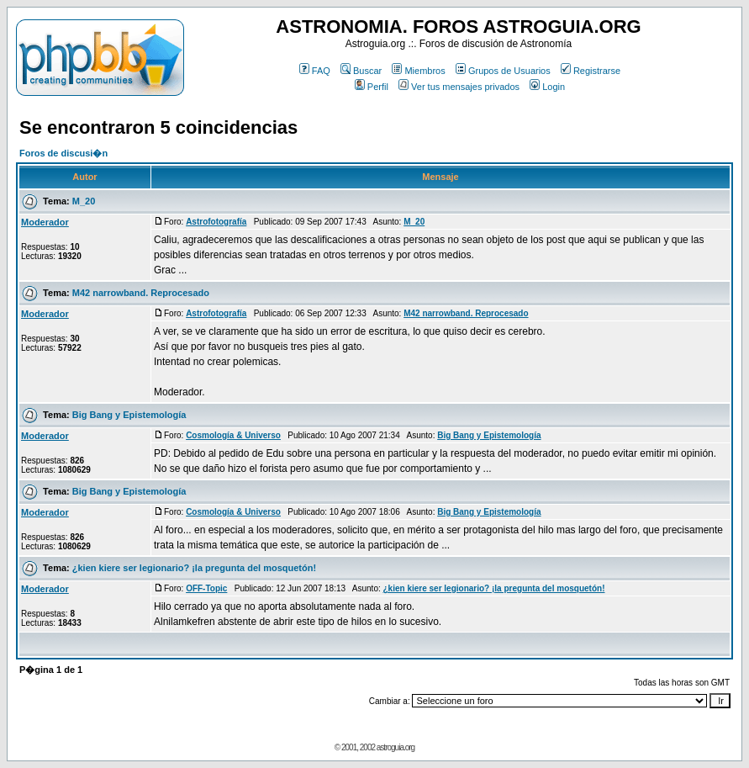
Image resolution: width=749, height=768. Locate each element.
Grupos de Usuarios (503, 71)
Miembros (418, 71)
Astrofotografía (216, 221)
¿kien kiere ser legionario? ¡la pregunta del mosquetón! (194, 568)
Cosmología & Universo (233, 435)
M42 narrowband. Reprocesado (140, 293)
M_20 (84, 201)
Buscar (361, 71)
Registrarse (590, 71)
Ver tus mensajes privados (459, 87)
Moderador (45, 222)
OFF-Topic (206, 588)
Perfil (371, 87)
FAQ (314, 71)
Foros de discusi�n (63, 153)
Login (547, 87)
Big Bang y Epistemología (129, 415)
